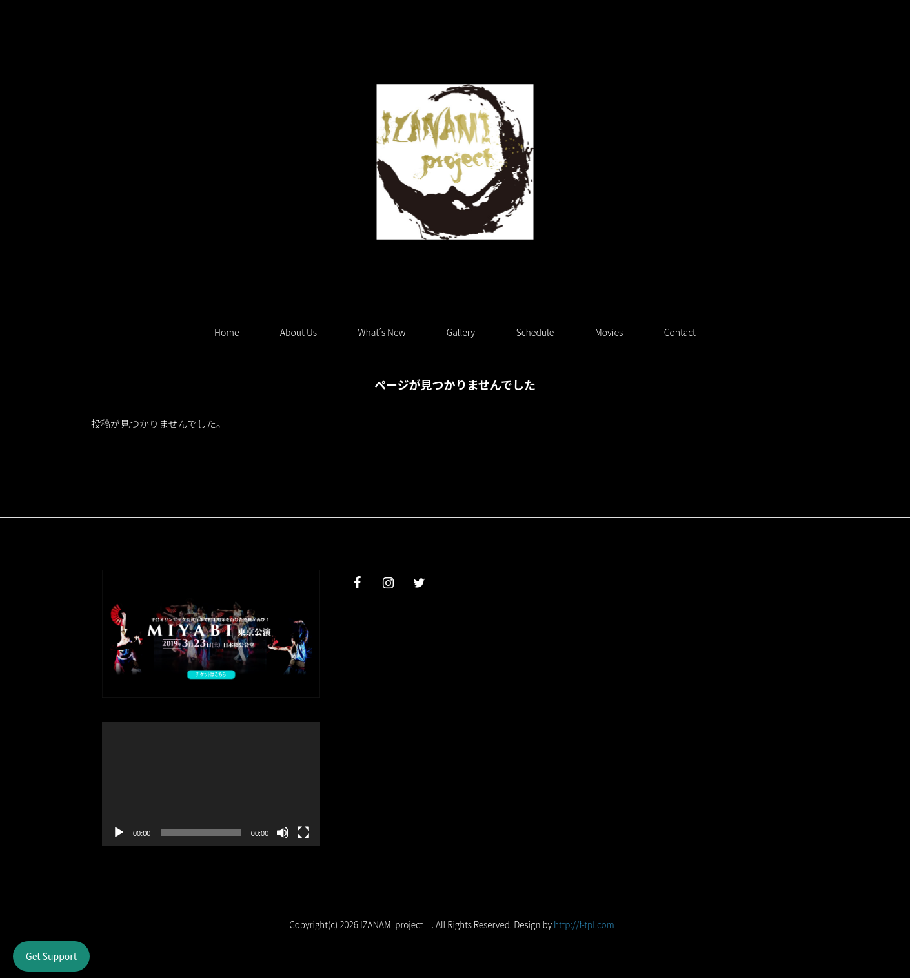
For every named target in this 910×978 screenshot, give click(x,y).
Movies (609, 332)
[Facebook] (357, 583)
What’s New (382, 332)
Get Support (51, 956)
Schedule (535, 332)
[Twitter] (419, 583)
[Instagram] (388, 583)
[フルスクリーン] (303, 832)
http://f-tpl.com (584, 924)
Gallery (461, 332)
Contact (680, 332)
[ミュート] (282, 832)
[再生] (118, 832)
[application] (211, 783)
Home (226, 332)
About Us (298, 332)
